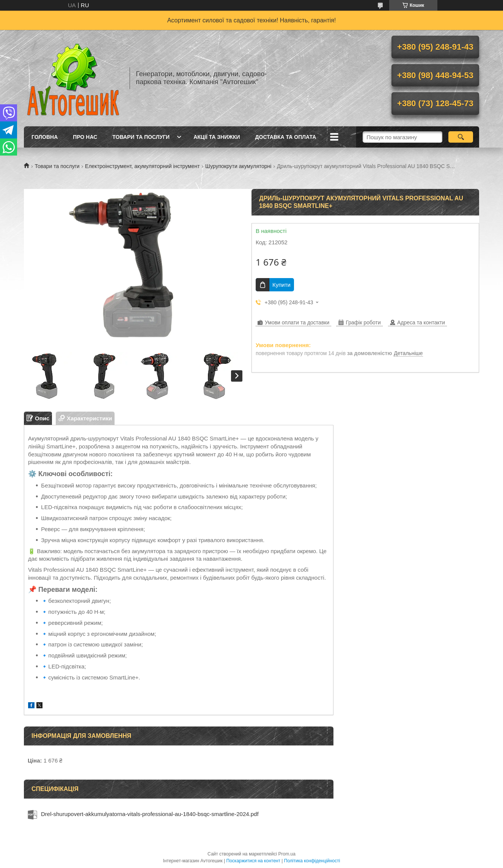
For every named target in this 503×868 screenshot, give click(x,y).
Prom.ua (287, 854)
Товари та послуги (141, 137)
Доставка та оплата (285, 137)
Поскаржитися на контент (253, 860)
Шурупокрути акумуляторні (238, 166)
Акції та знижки (216, 137)
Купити (281, 284)
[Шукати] (460, 137)
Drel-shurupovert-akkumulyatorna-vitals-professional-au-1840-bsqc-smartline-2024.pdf (150, 814)
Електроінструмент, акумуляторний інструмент (142, 166)
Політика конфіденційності (312, 860)
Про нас (85, 137)
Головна (44, 137)
